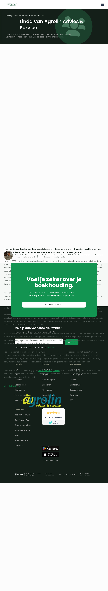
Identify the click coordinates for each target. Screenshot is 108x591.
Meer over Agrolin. (12, 386)
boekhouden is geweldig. (49, 370)
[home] (10, 4)
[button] (102, 4)
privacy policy (51, 347)
